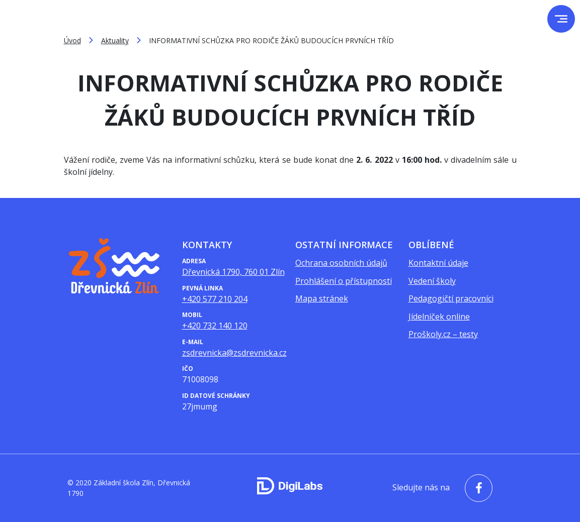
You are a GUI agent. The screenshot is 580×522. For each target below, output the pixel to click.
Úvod (72, 40)
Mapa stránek (321, 298)
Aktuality (115, 40)
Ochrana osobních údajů (341, 262)
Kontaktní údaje (438, 262)
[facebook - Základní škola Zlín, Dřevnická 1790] (476, 488)
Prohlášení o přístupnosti (343, 280)
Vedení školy (432, 280)
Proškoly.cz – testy (443, 334)
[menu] (561, 19)
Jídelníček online (439, 316)
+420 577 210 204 (214, 298)
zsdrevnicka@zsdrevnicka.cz (234, 352)
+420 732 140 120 (214, 325)
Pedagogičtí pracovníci (450, 298)
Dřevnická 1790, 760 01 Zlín (233, 271)
